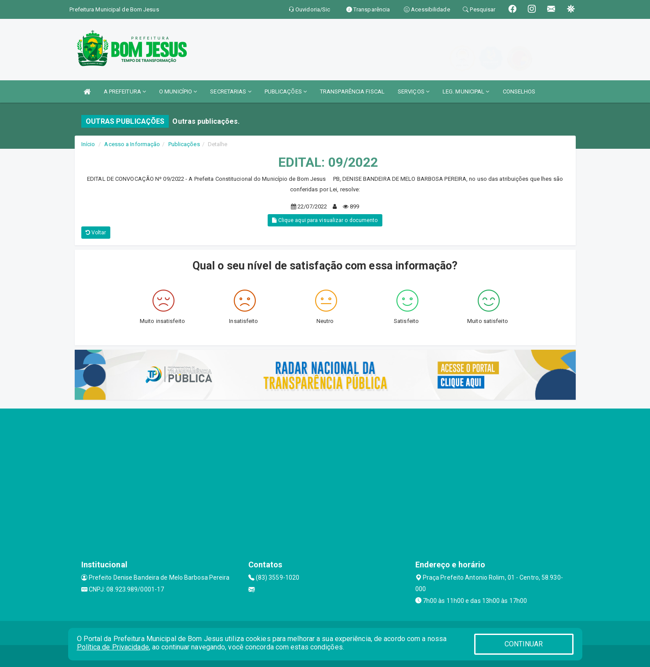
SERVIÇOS (413, 91)
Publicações (184, 144)
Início (88, 144)
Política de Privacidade (113, 647)
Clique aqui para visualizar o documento (325, 220)
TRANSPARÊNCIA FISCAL (352, 91)
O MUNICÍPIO (178, 91)
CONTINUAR (524, 644)
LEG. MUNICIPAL (466, 91)
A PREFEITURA (125, 91)
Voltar (96, 233)
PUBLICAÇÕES (286, 91)
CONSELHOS (519, 91)
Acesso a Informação (132, 144)
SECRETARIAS (230, 91)
